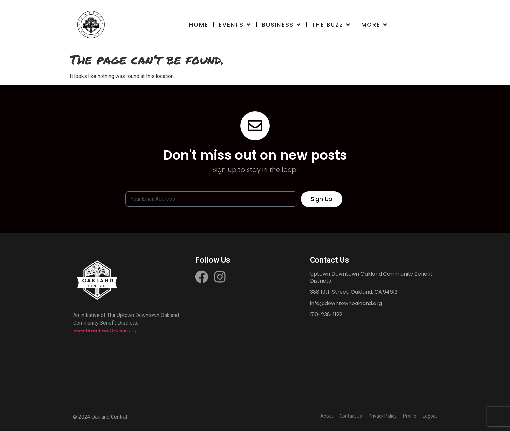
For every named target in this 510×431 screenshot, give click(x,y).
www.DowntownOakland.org (104, 331)
